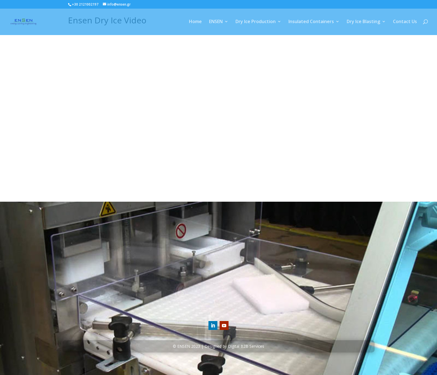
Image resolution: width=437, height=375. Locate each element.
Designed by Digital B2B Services (234, 346)
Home (195, 22)
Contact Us (405, 22)
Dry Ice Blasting (363, 22)
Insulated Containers (311, 22)
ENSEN (216, 22)
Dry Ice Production (256, 22)
